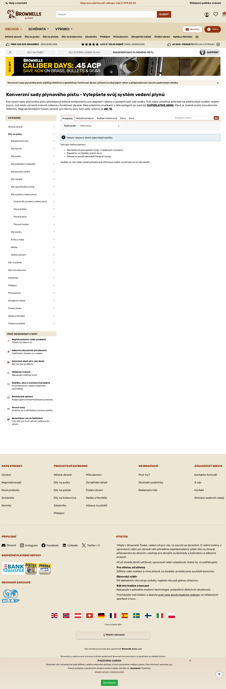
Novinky (6, 505)
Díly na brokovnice (72, 36)
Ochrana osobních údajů (209, 497)
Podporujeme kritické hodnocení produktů (32, 399)
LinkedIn (70, 545)
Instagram (29, 545)
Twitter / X (91, 545)
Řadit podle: (70, 125)
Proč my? (144, 474)
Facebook (50, 545)
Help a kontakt (16, 3)
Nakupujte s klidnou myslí (24, 375)
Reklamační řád (148, 490)
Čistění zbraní (162, 36)
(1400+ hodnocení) (122, 44)
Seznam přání (216, 14)
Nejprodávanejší (11, 482)
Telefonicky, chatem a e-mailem (27, 353)
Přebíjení (105, 36)
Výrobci (62, 29)
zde (170, 664)
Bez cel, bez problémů (22, 364)
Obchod (12, 29)
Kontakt (199, 490)
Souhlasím (109, 682)
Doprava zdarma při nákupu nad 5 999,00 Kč (108, 3)
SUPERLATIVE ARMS (160, 105)
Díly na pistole (50, 36)
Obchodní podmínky (151, 482)
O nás (197, 482)
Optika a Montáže (182, 36)
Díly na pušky (32, 36)
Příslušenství (120, 36)
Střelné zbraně (13, 36)
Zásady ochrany (102, 672)
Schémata (37, 29)
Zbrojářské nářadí (141, 37)
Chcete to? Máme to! (22, 342)
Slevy (215, 29)
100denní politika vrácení (205, 3)
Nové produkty (11, 490)
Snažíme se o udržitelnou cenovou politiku (32, 410)
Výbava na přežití (96, 505)
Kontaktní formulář (205, 474)
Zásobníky (91, 36)
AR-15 (108, 108)
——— (197, 36)
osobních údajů (117, 672)
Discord (9, 545)
